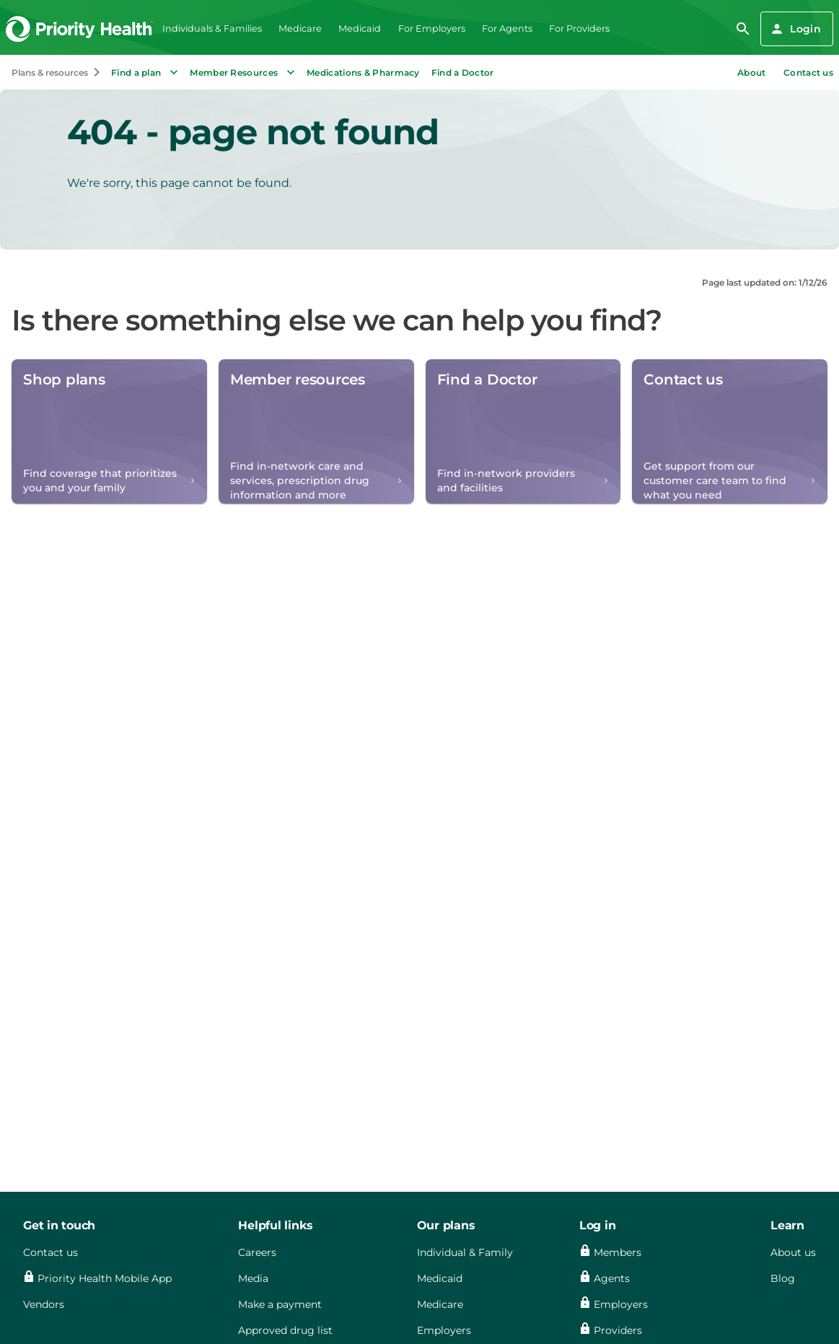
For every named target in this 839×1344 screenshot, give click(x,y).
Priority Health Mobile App (105, 1278)
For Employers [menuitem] (431, 28)
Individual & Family (465, 1252)
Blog (782, 1278)
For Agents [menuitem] (507, 28)
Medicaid (439, 1278)
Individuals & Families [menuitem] (212, 28)
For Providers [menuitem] (579, 28)
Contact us (808, 72)
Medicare (440, 1304)
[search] (743, 29)
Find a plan (146, 72)
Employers (444, 1330)
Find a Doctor (462, 72)
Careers (257, 1252)
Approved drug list (285, 1330)
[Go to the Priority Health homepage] (80, 28)
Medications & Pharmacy (363, 72)
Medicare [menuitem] (300, 28)
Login (795, 29)
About (751, 72)
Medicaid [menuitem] (359, 28)
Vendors (43, 1304)
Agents (612, 1278)
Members (617, 1252)
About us (793, 1252)
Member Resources (244, 72)
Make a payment (280, 1304)
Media (253, 1278)
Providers (618, 1330)
